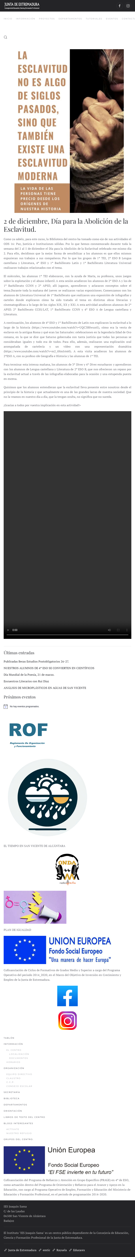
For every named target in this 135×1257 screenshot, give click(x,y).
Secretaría (12, 1092)
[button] (5, 37)
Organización (14, 1068)
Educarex (77, 1250)
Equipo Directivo (19, 1074)
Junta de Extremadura (20, 1250)
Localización (19, 1054)
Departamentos (15, 1104)
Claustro (13, 1078)
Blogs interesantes (18, 1123)
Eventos (112, 18)
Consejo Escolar (19, 1086)
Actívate (12, 1129)
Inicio (8, 18)
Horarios (13, 1062)
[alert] (67, 706)
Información (13, 1044)
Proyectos (47, 18)
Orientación (13, 1111)
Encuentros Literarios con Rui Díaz (26, 681)
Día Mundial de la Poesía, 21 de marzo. (29, 675)
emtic (44, 1250)
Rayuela (59, 1250)
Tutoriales (94, 18)
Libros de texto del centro (24, 1117)
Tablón (9, 1038)
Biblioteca (12, 1098)
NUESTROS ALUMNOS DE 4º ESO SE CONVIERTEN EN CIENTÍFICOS (49, 668)
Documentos (18, 1058)
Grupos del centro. (19, 1139)
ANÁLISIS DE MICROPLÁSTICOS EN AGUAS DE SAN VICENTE (45, 688)
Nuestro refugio (19, 1133)
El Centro (13, 1050)
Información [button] (25, 18)
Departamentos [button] (70, 18)
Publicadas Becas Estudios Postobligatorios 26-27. (36, 661)
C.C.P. (10, 1082)
